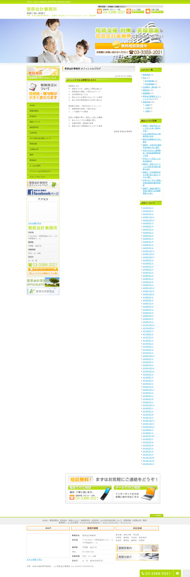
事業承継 (146, 75)
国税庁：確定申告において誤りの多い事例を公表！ (152, 128)
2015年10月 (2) (148, 371)
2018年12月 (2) (148, 288)
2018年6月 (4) (148, 307)
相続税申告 (34, 127)
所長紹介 (33, 116)
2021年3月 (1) (148, 208)
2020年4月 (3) (148, 239)
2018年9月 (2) (148, 297)
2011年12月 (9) (148, 458)
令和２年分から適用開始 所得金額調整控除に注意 (152, 153)
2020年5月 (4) (148, 236)
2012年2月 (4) (148, 451)
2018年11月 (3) (148, 291)
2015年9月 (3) (148, 374)
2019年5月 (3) (148, 273)
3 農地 (147, 111)
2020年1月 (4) (148, 248)
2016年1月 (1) (148, 365)
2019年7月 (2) (148, 267)
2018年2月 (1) (148, 319)
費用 (31, 155)
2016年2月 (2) (148, 362)
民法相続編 (149, 81)
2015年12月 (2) (148, 368)
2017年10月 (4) (148, 328)
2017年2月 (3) (148, 350)
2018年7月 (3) (148, 303)
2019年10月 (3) (148, 257)
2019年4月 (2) (148, 276)
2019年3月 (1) (148, 279)
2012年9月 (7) (148, 430)
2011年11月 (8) (148, 461)
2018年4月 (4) (148, 313)
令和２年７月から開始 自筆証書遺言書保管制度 (152, 182)
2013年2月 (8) (148, 414)
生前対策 (33, 133)
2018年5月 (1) (148, 310)
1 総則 (147, 105)
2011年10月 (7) (148, 464)
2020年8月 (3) (148, 226)
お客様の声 (34, 149)
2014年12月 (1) (148, 390)
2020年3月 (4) (148, 242)
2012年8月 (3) (148, 433)
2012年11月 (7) (148, 424)
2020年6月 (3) (148, 233)
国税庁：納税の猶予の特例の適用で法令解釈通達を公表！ (152, 191)
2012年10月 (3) (148, 427)
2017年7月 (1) (148, 337)
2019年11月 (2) (148, 254)
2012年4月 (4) (148, 445)
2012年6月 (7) (148, 439)
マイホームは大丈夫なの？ (40, 171)
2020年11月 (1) (148, 217)
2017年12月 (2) (148, 325)
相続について (35, 122)
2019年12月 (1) (148, 251)
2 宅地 (147, 108)
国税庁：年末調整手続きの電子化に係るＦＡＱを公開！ (152, 174)
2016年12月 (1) (148, 356)
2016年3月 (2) (148, 359)
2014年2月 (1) (148, 402)
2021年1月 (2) (148, 214)
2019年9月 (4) (148, 260)
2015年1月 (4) (148, 387)
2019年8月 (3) (148, 263)
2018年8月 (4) (148, 300)
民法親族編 (149, 84)
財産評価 (146, 102)
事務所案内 (34, 111)
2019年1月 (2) (148, 285)
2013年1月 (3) (148, 418)
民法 (144, 78)
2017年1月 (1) (148, 353)
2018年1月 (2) (148, 322)
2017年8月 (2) (148, 334)
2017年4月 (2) (148, 344)
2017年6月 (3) (148, 340)
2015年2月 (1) (148, 384)
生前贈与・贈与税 (150, 87)
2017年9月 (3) (148, 331)
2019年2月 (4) (148, 282)
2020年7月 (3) (148, 229)
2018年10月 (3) (148, 294)
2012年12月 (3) (148, 421)
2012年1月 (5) (148, 455)
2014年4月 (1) (148, 396)
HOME (32, 105)
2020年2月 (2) (148, 245)
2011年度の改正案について (40, 138)
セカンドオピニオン (38, 177)
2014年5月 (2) (148, 393)
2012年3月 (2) (148, 448)
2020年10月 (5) (148, 220)
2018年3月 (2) (148, 316)
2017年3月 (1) (148, 347)
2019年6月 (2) (148, 269)
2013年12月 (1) (148, 405)
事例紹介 (33, 160)
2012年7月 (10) (148, 436)
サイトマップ (126, 522)
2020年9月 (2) (148, 223)
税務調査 (146, 93)
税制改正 (146, 90)
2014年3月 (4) (148, 399)
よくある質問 (35, 166)
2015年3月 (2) (148, 381)
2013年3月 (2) (148, 411)
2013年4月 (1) (148, 408)
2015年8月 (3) (148, 377)
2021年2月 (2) (148, 211)
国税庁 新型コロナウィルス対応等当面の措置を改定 (152, 166)
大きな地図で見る (34, 223)
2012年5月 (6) (148, 442)
